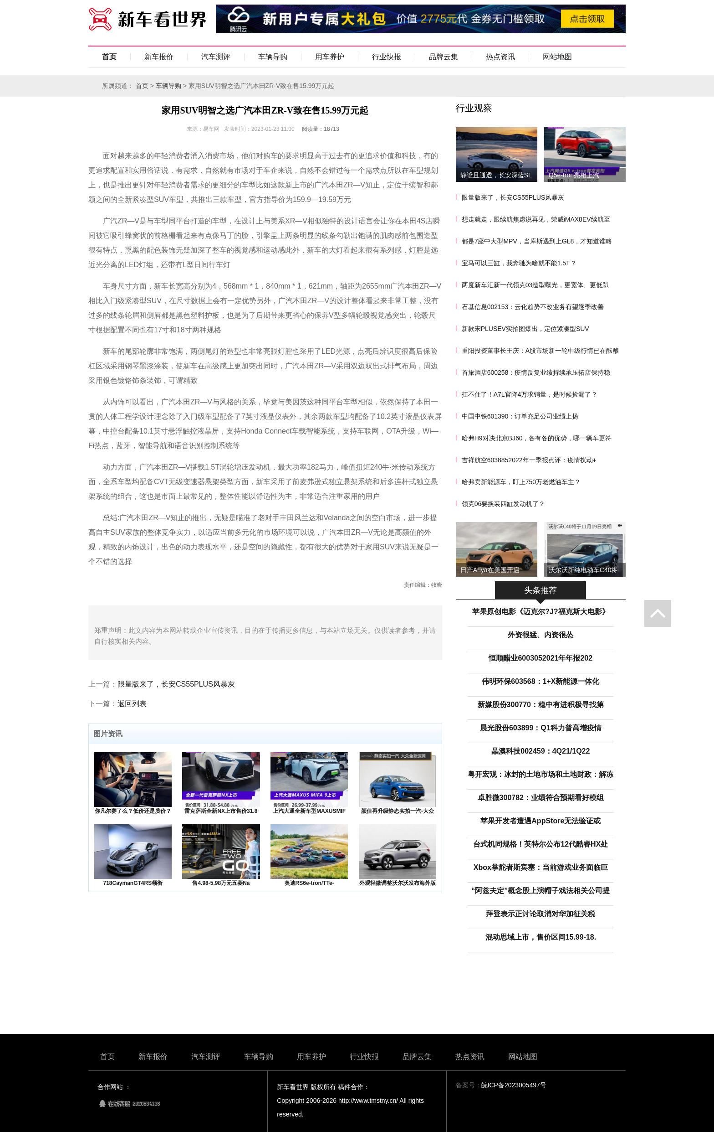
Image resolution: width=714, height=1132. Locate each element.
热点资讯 (500, 57)
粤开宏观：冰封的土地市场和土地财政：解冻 (540, 774)
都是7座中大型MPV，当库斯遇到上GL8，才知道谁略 (537, 241)
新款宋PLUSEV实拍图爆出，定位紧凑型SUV (525, 328)
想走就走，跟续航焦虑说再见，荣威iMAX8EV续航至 (536, 219)
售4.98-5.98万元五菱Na (221, 883)
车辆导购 (272, 57)
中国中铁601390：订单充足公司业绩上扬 (520, 416)
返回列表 (132, 704)
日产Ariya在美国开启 (490, 570)
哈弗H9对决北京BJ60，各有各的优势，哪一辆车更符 (537, 438)
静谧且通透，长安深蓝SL (496, 175)
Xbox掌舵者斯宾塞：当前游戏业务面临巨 (541, 867)
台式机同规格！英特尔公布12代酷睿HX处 (540, 844)
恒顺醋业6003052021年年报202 (540, 658)
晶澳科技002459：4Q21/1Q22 (540, 751)
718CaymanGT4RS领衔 (133, 883)
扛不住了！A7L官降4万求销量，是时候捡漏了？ (530, 394)
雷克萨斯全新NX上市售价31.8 (220, 811)
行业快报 (386, 57)
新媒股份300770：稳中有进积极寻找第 (541, 704)
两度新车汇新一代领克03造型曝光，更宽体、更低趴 (535, 285)
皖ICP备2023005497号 (513, 1085)
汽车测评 (215, 57)
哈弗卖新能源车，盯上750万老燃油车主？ (521, 482)
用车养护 (329, 57)
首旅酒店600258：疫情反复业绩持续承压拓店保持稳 (536, 372)
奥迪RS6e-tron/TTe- (309, 883)
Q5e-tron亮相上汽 (574, 175)
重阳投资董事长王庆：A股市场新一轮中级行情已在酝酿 (540, 350)
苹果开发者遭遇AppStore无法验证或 (540, 821)
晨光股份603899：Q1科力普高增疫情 (541, 728)
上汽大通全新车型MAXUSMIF (309, 811)
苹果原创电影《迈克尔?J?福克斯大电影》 (540, 611)
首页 (109, 57)
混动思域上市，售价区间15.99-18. (541, 937)
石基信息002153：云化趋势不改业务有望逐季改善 (533, 306)
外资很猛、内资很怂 (540, 635)
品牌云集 (443, 57)
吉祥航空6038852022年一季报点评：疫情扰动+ (529, 460)
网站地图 (557, 57)
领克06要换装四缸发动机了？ (504, 503)
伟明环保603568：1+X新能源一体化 (540, 681)
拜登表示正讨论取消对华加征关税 (540, 914)
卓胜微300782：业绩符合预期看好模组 (541, 797)
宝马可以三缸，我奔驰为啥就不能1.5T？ (519, 263)
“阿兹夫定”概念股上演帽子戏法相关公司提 (540, 890)
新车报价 (158, 57)
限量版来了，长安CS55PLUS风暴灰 (176, 684)
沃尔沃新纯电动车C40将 (583, 570)
